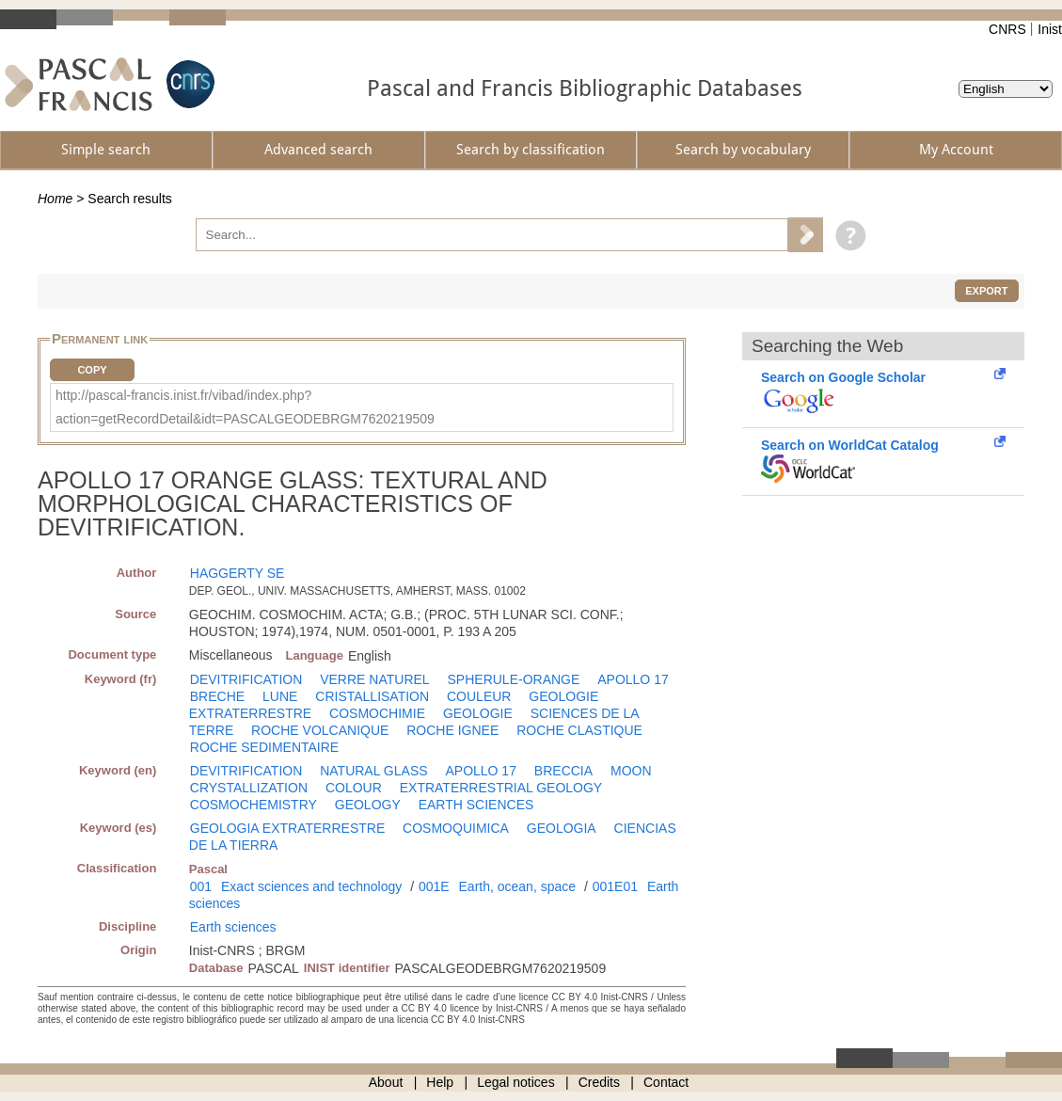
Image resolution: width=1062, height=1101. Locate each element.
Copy (91, 369)
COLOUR (353, 787)
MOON (631, 770)
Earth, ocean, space (518, 886)
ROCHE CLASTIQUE (579, 730)
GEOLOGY (368, 804)
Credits (599, 1082)
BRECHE (217, 696)
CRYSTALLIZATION (249, 787)
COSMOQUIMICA (456, 828)
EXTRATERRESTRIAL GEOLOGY (501, 787)
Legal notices (516, 1082)
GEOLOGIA (561, 828)
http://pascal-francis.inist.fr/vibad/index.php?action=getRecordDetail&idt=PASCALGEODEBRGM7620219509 (245, 407)
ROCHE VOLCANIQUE (319, 730)
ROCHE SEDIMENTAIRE (264, 747)
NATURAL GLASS (373, 770)
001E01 (615, 886)
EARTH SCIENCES (476, 804)
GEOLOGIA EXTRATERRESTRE (287, 828)
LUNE (279, 696)
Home (55, 198)
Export (986, 290)
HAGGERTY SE (237, 573)
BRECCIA (563, 770)
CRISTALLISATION (372, 696)
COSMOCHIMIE (377, 713)
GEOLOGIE (478, 713)
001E (434, 886)
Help (439, 1082)
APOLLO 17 (633, 679)
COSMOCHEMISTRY (253, 804)
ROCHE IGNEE (452, 730)
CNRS (1007, 29)
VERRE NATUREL (374, 679)
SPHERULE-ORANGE (514, 679)
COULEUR (479, 696)
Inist (1050, 29)
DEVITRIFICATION (246, 679)
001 (201, 886)
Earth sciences (233, 926)
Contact (666, 1082)
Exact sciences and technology (311, 886)
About (386, 1082)
